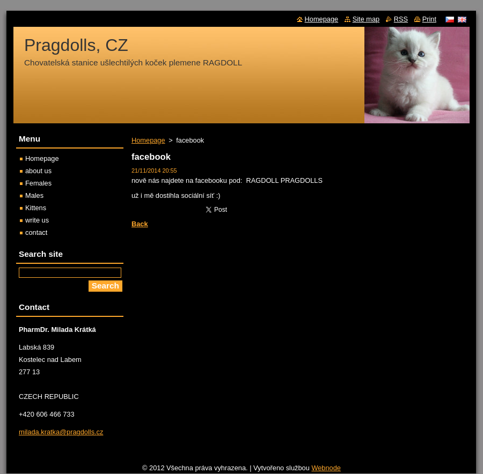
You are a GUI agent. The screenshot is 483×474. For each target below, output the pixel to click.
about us (38, 171)
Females (38, 183)
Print (429, 19)
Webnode (326, 468)
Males (34, 195)
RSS (401, 19)
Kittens (35, 208)
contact (36, 232)
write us (37, 220)
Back (139, 224)
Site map (366, 19)
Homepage (148, 140)
